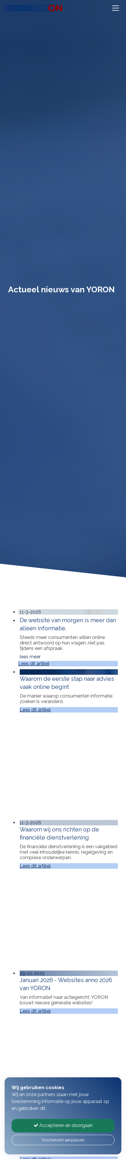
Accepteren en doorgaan (63, 1125)
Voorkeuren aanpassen (63, 1140)
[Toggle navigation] (115, 8)
